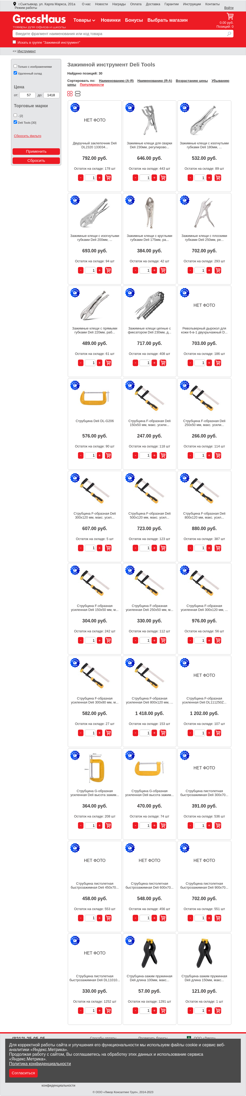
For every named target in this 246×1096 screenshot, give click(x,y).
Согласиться (23, 1073)
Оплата (135, 4)
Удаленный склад (30, 73)
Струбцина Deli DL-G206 (95, 421)
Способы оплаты (103, 1038)
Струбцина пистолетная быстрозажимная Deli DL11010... (94, 978)
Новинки (110, 20)
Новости (101, 4)
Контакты (212, 4)
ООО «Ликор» (201, 1038)
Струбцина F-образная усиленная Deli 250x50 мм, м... (149, 608)
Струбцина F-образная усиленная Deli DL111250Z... (204, 700)
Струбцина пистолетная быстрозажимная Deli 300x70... (204, 793)
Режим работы (26, 8)
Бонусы (134, 20)
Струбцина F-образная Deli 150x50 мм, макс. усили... (149, 423)
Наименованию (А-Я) (116, 81)
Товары (85, 20)
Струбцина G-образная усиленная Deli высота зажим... (94, 793)
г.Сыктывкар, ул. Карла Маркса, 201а (44, 4)
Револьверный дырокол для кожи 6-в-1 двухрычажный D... (204, 330)
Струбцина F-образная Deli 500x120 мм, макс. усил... (149, 515)
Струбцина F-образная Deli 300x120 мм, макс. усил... (95, 515)
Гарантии (172, 4)
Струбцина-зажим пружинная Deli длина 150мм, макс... (204, 978)
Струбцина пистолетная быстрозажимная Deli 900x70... (204, 885)
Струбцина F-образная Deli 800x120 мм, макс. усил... (204, 515)
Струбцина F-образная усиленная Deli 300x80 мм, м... (94, 700)
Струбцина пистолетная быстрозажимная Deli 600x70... (150, 885)
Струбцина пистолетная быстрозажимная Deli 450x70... (95, 885)
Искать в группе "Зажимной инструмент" (46, 42)
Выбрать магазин (168, 20)
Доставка (153, 4)
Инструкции (192, 4)
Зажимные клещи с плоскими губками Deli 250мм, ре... (204, 238)
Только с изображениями (35, 66)
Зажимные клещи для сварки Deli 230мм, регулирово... (149, 145)
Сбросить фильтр (27, 136)
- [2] (20, 115)
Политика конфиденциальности (40, 1063)
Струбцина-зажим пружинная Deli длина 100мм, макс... (149, 978)
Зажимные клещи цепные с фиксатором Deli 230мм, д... (149, 330)
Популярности (92, 85)
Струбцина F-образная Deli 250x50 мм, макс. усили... (204, 423)
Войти (228, 8)
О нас (86, 4)
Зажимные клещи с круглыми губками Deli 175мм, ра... (149, 238)
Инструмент (27, 51)
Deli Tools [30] (27, 122)
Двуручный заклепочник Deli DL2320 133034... (95, 145)
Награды (119, 4)
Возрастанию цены (192, 81)
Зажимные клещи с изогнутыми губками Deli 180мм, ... (204, 145)
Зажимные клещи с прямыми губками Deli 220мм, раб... (95, 330)
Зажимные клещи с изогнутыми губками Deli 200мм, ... (94, 238)
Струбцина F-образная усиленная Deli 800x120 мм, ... (149, 700)
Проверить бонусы (152, 1038)
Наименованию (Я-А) (154, 81)
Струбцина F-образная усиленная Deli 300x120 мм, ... (204, 608)
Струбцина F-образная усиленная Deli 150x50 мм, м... (94, 608)
